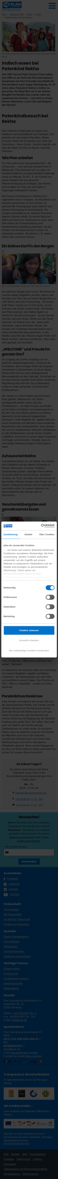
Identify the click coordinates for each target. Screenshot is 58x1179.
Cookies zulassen (29, 630)
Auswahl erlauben (29, 640)
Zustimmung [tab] (11, 534)
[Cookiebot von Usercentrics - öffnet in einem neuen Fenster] (41, 526)
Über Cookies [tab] (46, 534)
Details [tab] (28, 534)
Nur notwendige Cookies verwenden (29, 650)
